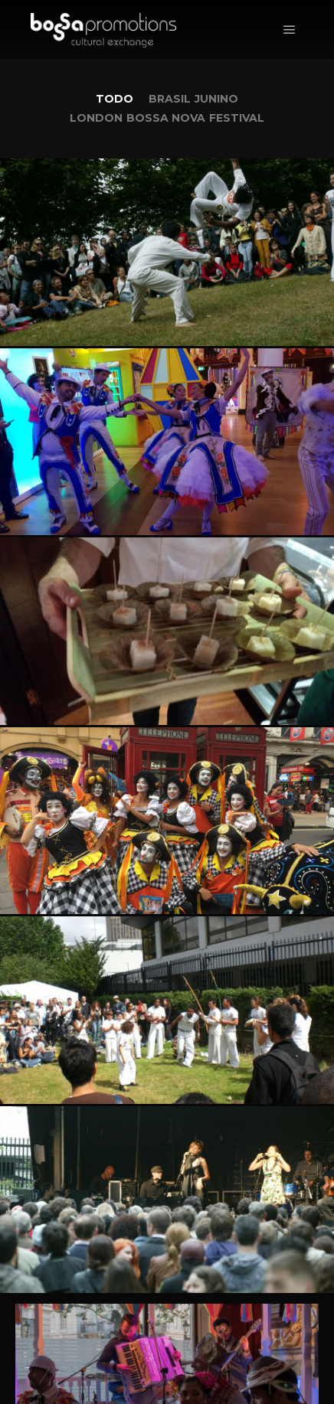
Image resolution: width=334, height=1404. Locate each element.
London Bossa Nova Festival (167, 118)
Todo (114, 99)
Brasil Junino (193, 99)
